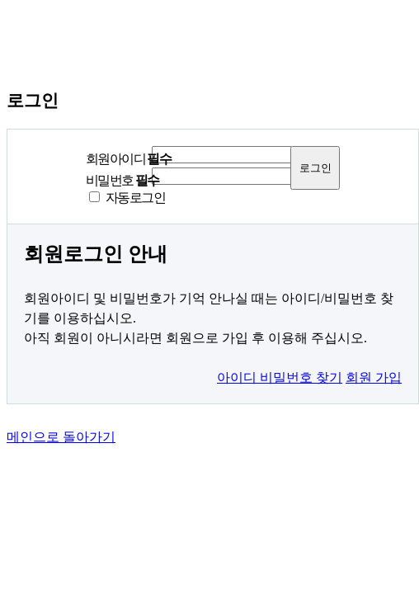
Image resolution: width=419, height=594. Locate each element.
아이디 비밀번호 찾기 (279, 377)
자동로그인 (135, 198)
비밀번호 (122, 180)
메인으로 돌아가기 (61, 437)
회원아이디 (128, 159)
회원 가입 (374, 377)
